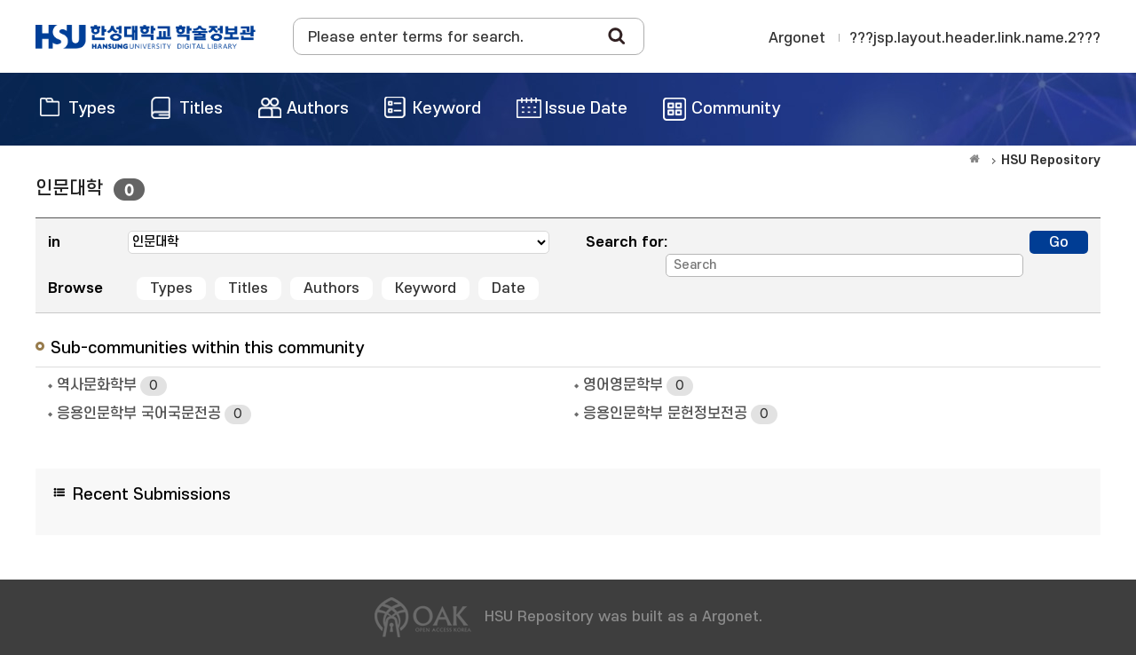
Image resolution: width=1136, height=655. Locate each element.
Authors (331, 288)
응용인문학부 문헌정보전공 (680, 414)
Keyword (425, 288)
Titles (248, 288)
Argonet (797, 38)
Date (508, 288)
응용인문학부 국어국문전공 (154, 414)
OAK (146, 36)
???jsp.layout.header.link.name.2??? (974, 38)
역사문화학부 (112, 386)
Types (171, 288)
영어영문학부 (638, 386)
